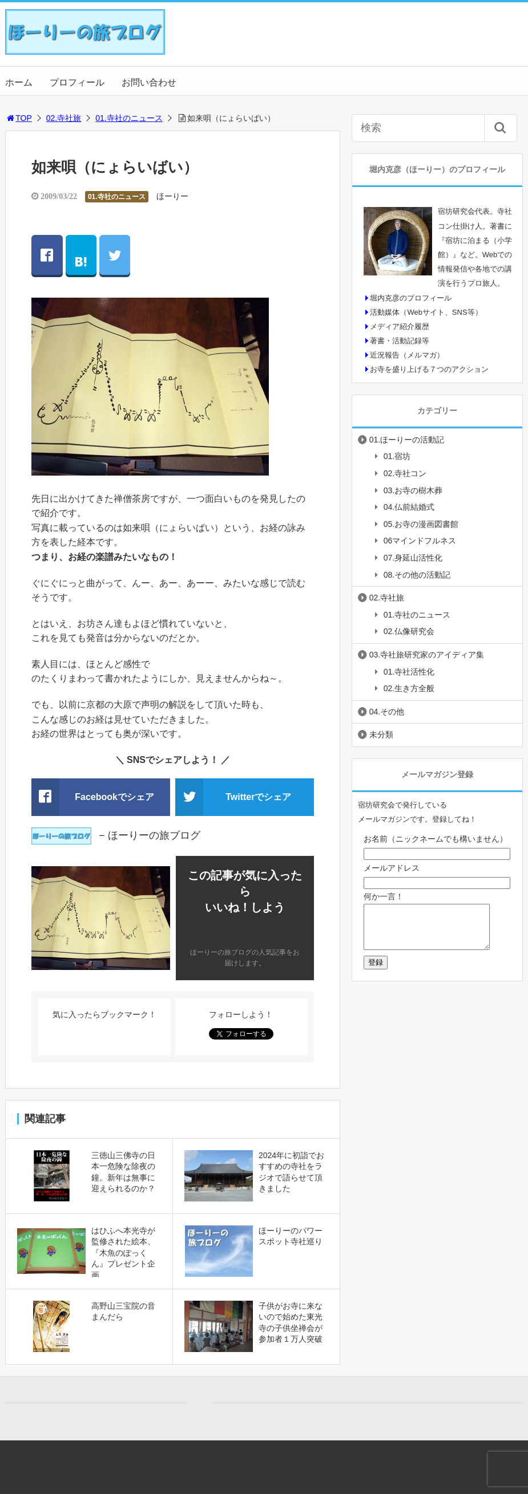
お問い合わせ (149, 82)
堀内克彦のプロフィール (411, 298)
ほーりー (172, 196)
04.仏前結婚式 (409, 506)
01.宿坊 (397, 456)
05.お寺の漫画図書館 (421, 524)
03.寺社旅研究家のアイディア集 (426, 654)
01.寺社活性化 (409, 671)
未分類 (381, 734)
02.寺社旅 (63, 118)
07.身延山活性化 (413, 557)
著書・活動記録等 (399, 340)
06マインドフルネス (420, 540)
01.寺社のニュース (128, 118)
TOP (18, 118)
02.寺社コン (405, 473)
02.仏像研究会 (409, 631)
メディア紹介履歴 (399, 326)
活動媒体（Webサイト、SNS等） (426, 312)
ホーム (19, 82)
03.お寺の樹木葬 (413, 490)
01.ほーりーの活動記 (406, 439)
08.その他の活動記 (417, 574)
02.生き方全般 (409, 688)
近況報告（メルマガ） (407, 355)
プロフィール (77, 82)
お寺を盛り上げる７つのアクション (429, 369)
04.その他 (386, 711)
